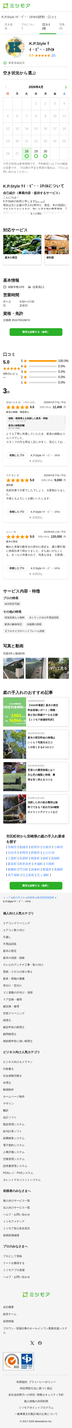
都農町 (12, 869)
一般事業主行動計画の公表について (36, 1413)
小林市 (58, 847)
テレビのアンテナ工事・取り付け (23, 964)
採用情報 (8, 1321)
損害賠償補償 (11, 1235)
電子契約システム (14, 1145)
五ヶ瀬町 (43, 875)
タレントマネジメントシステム (22, 1179)
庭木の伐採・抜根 (14, 957)
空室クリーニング (14, 1013)
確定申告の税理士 (14, 1027)
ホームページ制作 (14, 1096)
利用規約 (22, 1381)
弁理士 (7, 1082)
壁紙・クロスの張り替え (18, 971)
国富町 (35, 858)
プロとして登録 (12, 1256)
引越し (7, 937)
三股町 (12, 858)
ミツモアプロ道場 (14, 1270)
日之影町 (28, 875)
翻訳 (5, 1110)
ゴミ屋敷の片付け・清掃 (18, 992)
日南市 (47, 847)
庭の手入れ (19, 897)
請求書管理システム (15, 1165)
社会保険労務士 (12, 1075)
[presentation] (10, 26)
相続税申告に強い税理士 (18, 1041)
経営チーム (10, 1314)
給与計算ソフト (12, 1131)
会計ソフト (10, 1117)
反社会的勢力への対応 (21, 1394)
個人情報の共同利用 (36, 1401)
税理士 (7, 1020)
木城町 (38, 863)
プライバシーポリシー (42, 1381)
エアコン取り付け (14, 930)
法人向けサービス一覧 (16, 1207)
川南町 (50, 863)
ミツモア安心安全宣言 (16, 1228)
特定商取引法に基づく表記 (36, 1388)
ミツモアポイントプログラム (36, 1407)
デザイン (8, 1103)
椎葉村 (47, 869)
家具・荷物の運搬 (14, 978)
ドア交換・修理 (12, 999)
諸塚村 (35, 869)
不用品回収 (10, 943)
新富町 (12, 863)
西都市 (35, 852)
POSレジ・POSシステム (18, 1172)
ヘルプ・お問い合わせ (16, 1214)
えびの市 (48, 852)
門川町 (23, 869)
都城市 (23, 847)
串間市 (23, 852)
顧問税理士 (10, 1034)
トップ (7, 897)
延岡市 (35, 847)
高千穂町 (14, 875)
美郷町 (58, 869)
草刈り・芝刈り (12, 985)
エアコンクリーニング (16, 923)
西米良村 (25, 863)
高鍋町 (55, 858)
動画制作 (8, 1089)
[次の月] (66, 87)
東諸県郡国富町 (45, 897)
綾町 (45, 858)
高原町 (23, 858)
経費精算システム (14, 1138)
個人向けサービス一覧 (16, 1200)
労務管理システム (14, 1159)
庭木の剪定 (10, 950)
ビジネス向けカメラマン (18, 1061)
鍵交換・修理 (11, 1006)
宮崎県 (31, 897)
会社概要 (8, 1307)
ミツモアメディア (14, 1221)
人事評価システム (14, 1152)
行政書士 (8, 1068)
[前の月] (6, 87)
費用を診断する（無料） (36, 332)
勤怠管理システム (14, 1124)
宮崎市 (12, 847)
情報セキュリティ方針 (50, 1394)
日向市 (12, 852)
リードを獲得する (14, 1263)
